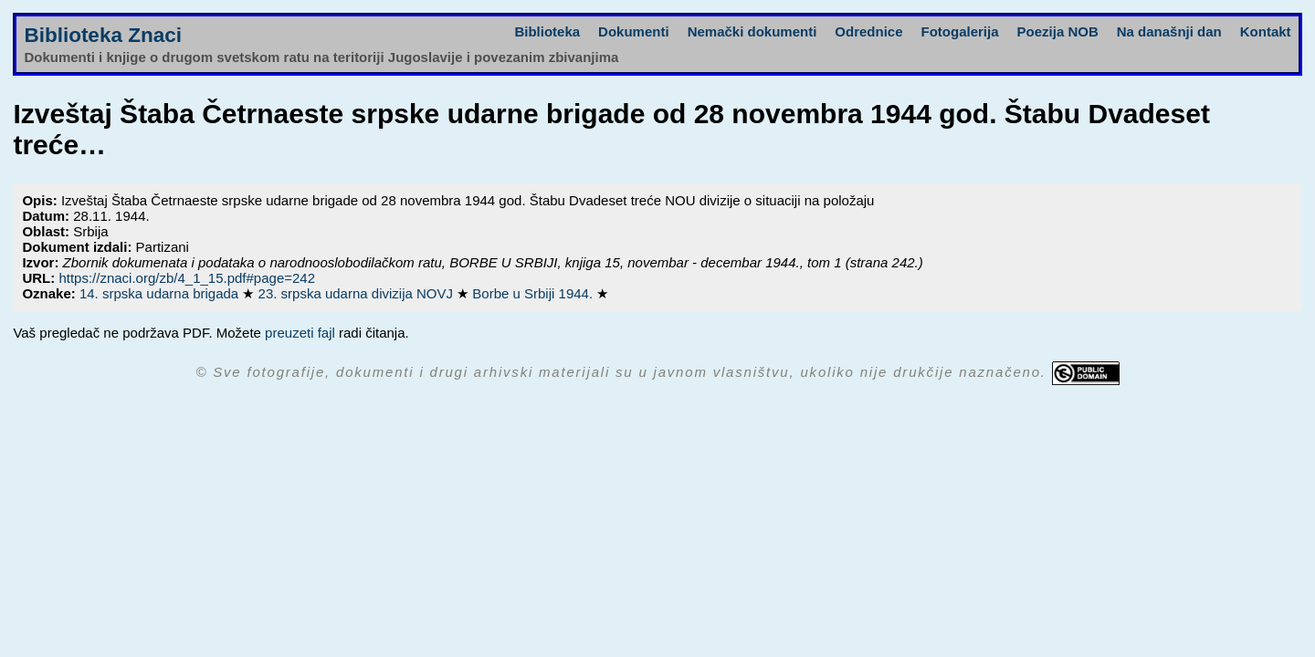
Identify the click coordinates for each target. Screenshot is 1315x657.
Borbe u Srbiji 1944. (534, 293)
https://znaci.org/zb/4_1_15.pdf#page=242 (186, 278)
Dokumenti (633, 31)
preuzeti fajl (300, 332)
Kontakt (1265, 31)
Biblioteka (547, 31)
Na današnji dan (1169, 31)
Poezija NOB (1058, 31)
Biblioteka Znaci (103, 35)
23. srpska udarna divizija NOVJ (358, 293)
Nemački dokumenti (752, 31)
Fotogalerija (960, 31)
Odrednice (868, 31)
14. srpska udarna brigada (160, 293)
